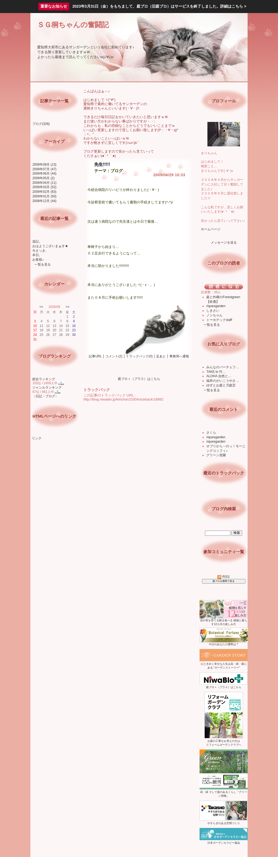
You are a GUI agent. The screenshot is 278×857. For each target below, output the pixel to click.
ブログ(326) (41, 124)
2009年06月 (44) (44, 173)
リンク (37, 438)
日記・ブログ (45, 396)
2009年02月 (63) (44, 192)
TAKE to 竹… (216, 372)
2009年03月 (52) (44, 187)
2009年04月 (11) (44, 183)
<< (41, 307)
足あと (161, 356)
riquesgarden (215, 306)
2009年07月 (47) (44, 169)
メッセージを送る (224, 242)
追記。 (37, 241)
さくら (211, 432)
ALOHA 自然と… (218, 376)
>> (68, 307)
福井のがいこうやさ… (222, 381)
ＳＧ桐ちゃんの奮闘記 (73, 25)
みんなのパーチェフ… (222, 367)
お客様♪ (38, 259)
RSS (223, 577)
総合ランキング (43, 379)
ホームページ (210, 229)
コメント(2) (113, 356)
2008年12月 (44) (44, 201)
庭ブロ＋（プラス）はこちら (139, 379)
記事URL (95, 356)
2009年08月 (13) (44, 164)
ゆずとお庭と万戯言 (221, 385)
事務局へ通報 (179, 356)
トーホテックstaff (219, 320)
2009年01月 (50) (44, 196)
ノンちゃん (214, 315)
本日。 (37, 255)
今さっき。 (40, 251)
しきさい (212, 311)
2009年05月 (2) (43, 178)
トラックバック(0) (139, 356)
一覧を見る (42, 264)
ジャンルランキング (47, 387)
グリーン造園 (216, 455)
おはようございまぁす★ (50, 246)
